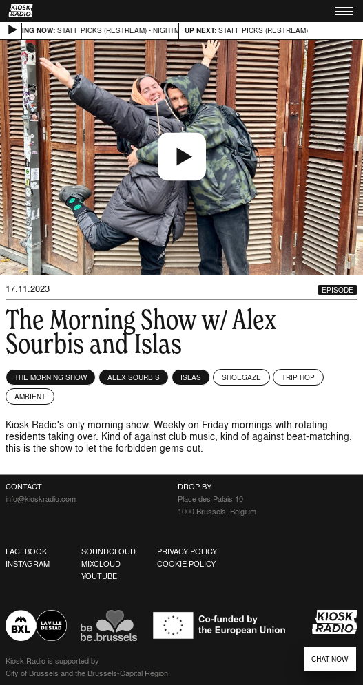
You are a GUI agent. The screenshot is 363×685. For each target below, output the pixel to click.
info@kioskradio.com (41, 499)
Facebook (26, 551)
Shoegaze (241, 377)
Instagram (28, 563)
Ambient (29, 396)
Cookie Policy (186, 563)
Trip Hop (298, 377)
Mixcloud (101, 563)
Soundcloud (108, 551)
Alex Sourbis (133, 377)
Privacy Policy (187, 551)
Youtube (99, 576)
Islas (190, 377)
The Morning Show (50, 377)
